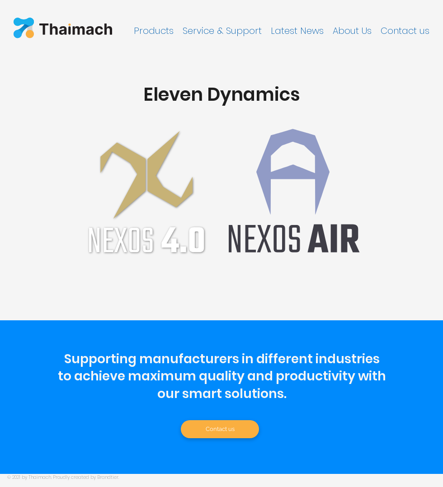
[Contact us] (220, 429)
